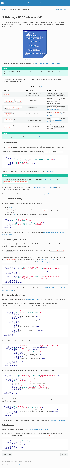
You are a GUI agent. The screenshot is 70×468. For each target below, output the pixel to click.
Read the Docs (35, 465)
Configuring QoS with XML (58, 420)
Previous (7, 454)
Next (64, 454)
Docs (4, 9)
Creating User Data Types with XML (44, 187)
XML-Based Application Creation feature (47, 63)
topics (14, 214)
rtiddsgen (48, 179)
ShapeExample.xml (34, 137)
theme (21, 465)
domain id (11, 207)
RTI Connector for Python (36, 3)
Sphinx (11, 465)
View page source (61, 9)
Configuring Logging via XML (38, 429)
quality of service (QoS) (33, 299)
